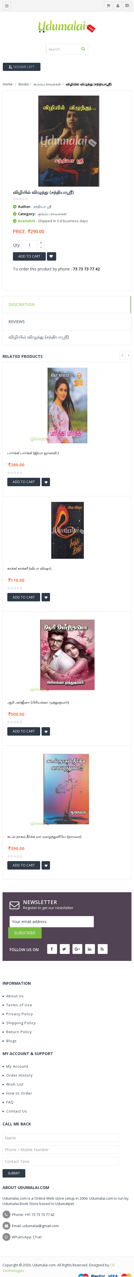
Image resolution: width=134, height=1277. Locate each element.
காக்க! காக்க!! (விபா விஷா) (29, 568)
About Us (13, 984)
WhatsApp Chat (27, 1225)
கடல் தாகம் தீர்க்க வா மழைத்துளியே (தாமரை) (44, 836)
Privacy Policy (18, 1002)
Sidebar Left (22, 66)
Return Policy (17, 1020)
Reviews (16, 321)
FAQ (8, 1090)
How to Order (17, 1081)
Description (21, 304)
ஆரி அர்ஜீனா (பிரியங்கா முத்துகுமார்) (38, 702)
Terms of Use (17, 993)
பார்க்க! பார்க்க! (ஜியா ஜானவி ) (32, 452)
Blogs (10, 1029)
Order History (18, 1064)
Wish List (13, 1073)
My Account (15, 1055)
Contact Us (15, 1099)
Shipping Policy (19, 1011)
